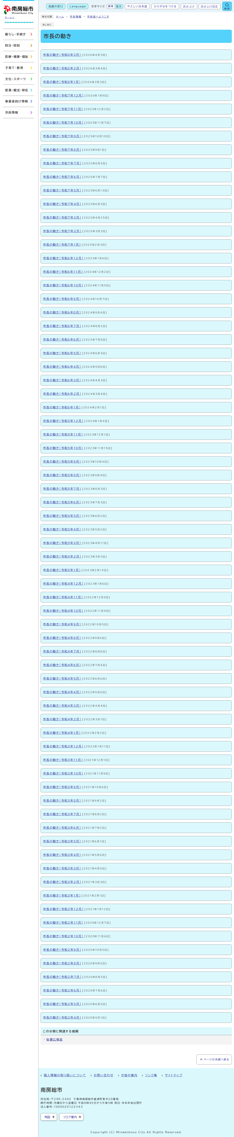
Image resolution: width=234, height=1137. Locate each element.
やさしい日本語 (137, 6)
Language (78, 6)
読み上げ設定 (209, 6)
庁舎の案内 (129, 1075)
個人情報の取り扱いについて (65, 1075)
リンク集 (151, 1075)
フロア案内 (70, 1117)
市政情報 (76, 16)
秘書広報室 (54, 1039)
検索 (227, 9)
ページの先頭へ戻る (216, 1059)
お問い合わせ (104, 1075)
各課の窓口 (55, 6)
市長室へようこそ (98, 16)
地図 (47, 1117)
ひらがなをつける (165, 6)
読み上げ (189, 6)
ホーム (60, 16)
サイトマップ (174, 1075)
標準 (111, 6)
